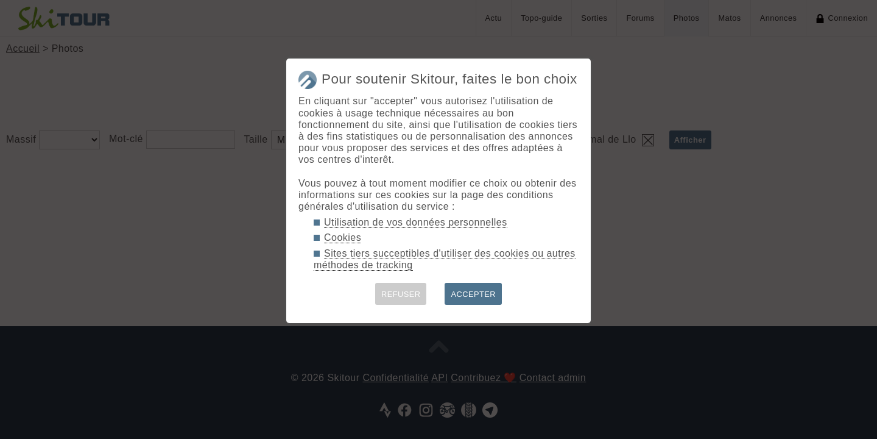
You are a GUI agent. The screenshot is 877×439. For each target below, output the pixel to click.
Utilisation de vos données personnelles (415, 222)
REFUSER (401, 294)
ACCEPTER (473, 294)
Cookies (342, 237)
